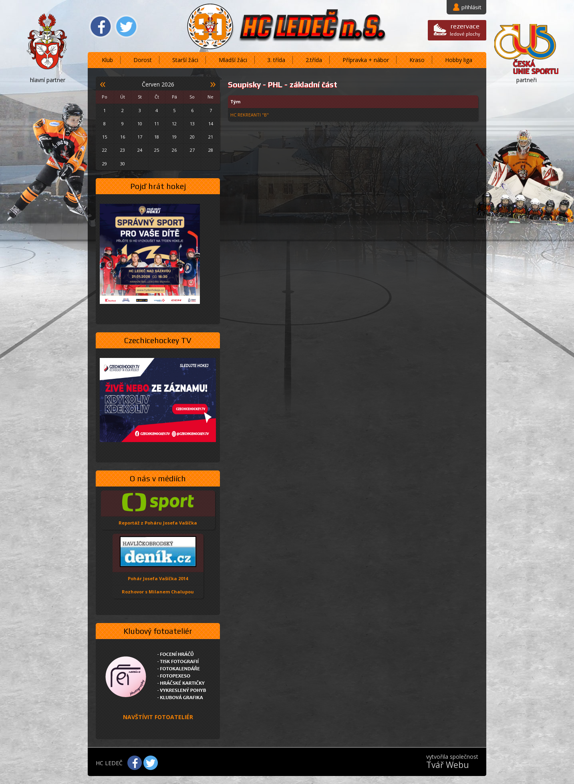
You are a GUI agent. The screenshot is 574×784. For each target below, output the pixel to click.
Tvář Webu (447, 765)
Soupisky (244, 84)
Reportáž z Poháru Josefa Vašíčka (158, 523)
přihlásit (471, 7)
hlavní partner (47, 80)
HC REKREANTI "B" (249, 115)
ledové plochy (465, 29)
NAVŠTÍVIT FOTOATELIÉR (158, 717)
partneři (526, 80)
